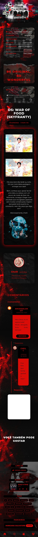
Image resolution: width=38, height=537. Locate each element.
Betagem (30, 507)
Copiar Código (19, 470)
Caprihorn (28, 514)
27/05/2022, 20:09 (24, 355)
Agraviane (24, 500)
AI (5, 500)
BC (12, 507)
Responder (22, 336)
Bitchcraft (19, 510)
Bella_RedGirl (20, 507)
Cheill (23, 122)
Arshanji (18, 503)
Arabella (10, 503)
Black (27, 510)
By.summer (19, 514)
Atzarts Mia (27, 503)
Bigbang (11, 510)
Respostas (19, 343)
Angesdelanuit (21, 310)
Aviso (7, 507)
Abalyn (16, 500)
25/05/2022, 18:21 (21, 312)
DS (27, 122)
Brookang (10, 514)
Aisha (31, 500)
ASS (10, 500)
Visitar (29, 525)
